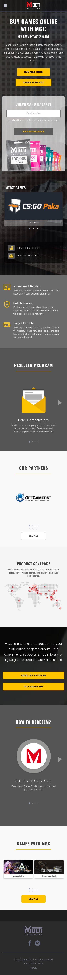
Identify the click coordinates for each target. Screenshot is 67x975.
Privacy (33, 968)
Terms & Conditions (33, 964)
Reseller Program (33, 675)
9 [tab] (29, 528)
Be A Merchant (33, 686)
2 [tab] (33, 228)
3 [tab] (37, 228)
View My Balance (34, 131)
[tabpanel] (33, 209)
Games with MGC (33, 82)
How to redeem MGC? (28, 256)
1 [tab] (29, 228)
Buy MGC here (33, 72)
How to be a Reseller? (28, 248)
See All (33, 535)
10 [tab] (32, 528)
